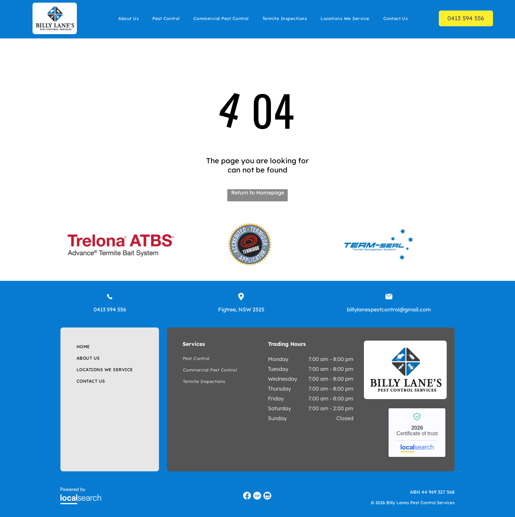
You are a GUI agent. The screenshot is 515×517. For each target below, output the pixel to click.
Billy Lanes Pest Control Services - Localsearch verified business (417, 432)
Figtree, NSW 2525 (241, 309)
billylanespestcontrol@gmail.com (389, 309)
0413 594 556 (110, 309)
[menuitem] (128, 18)
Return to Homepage (257, 192)
